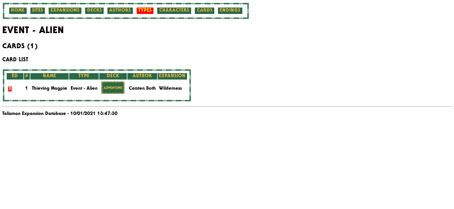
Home (18, 10)
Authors (120, 10)
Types (145, 10)
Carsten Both (142, 89)
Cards (205, 10)
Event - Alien (84, 89)
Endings (230, 10)
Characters (174, 10)
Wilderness (170, 89)
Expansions (65, 10)
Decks (94, 10)
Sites (37, 10)
